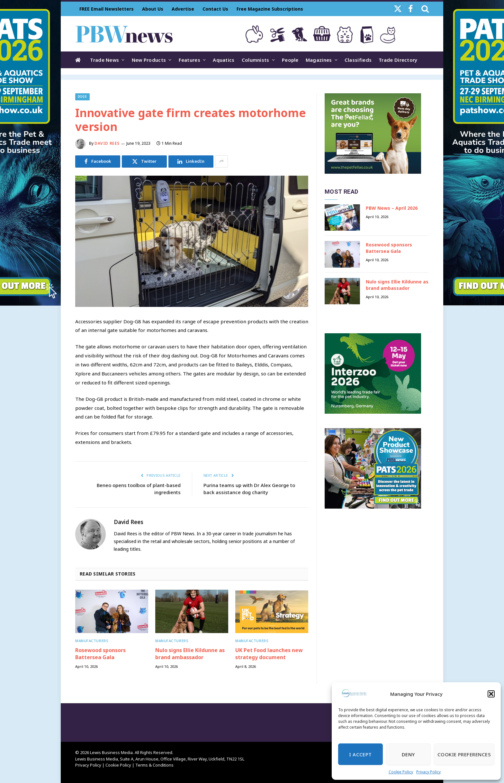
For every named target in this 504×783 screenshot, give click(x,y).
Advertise (183, 9)
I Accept (360, 754)
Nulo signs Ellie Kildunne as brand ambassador (190, 654)
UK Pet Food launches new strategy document (269, 654)
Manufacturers (91, 640)
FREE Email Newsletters (106, 9)
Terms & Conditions (154, 765)
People (290, 60)
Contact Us (215, 9)
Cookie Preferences (464, 754)
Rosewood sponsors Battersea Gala (100, 654)
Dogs (82, 96)
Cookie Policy (401, 772)
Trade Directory (398, 60)
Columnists (255, 60)
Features (189, 60)
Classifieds (358, 60)
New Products (149, 60)
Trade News (104, 60)
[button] (491, 694)
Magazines (319, 60)
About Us (152, 9)
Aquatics (223, 60)
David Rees (107, 143)
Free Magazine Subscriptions (270, 9)
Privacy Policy (428, 772)
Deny (408, 754)
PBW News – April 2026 (392, 208)
